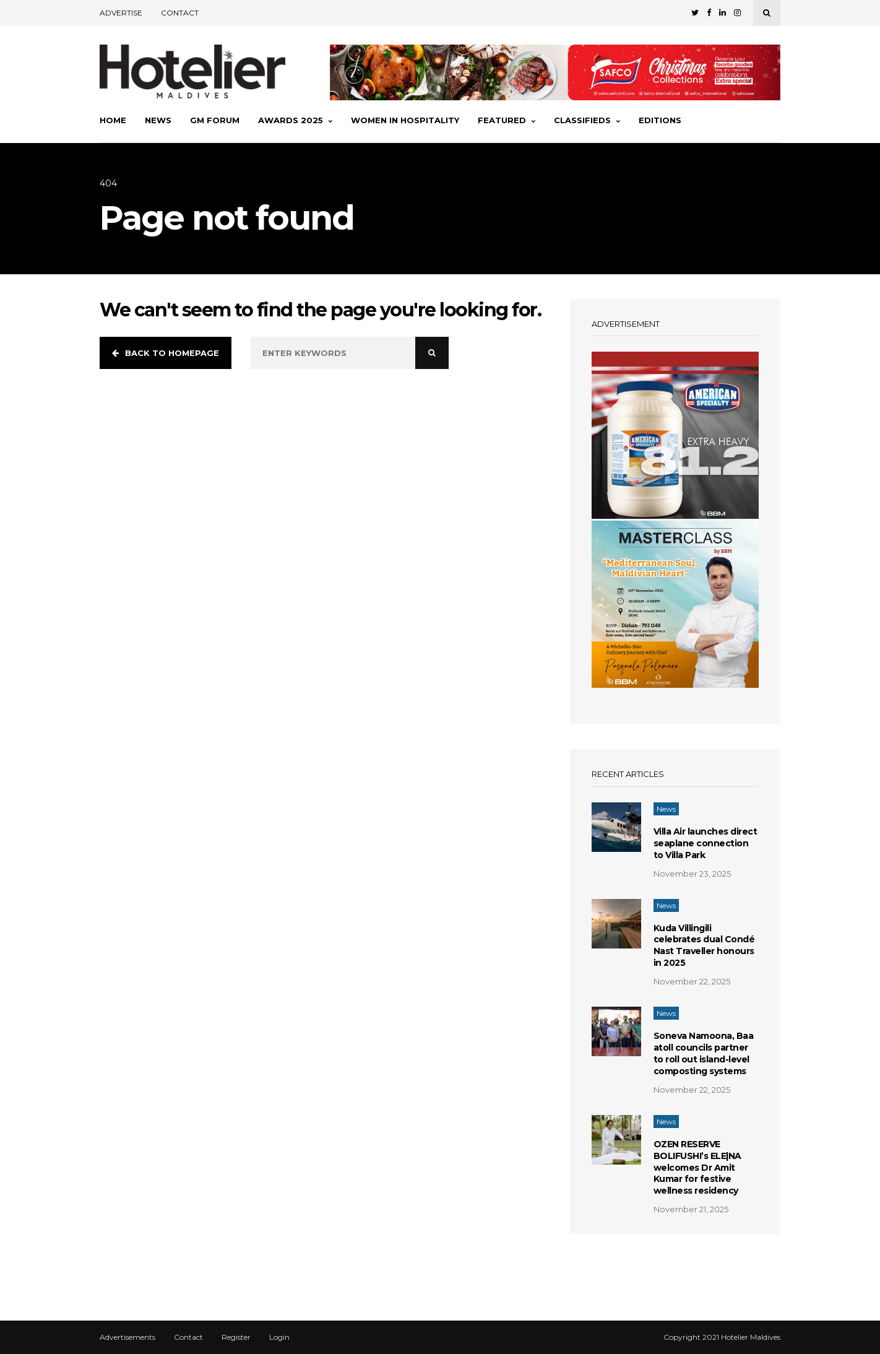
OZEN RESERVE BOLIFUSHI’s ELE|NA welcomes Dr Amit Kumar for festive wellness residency (697, 1168)
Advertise (121, 12)
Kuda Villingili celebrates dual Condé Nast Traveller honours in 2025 (704, 945)
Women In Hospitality (405, 120)
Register (236, 1337)
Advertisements (127, 1337)
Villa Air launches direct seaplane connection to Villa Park (705, 843)
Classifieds (587, 120)
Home (113, 120)
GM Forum (214, 120)
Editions (660, 120)
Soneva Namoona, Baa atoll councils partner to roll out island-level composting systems (704, 1053)
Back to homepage (165, 353)
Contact (180, 12)
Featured (506, 120)
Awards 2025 (295, 120)
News (158, 120)
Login (279, 1337)
